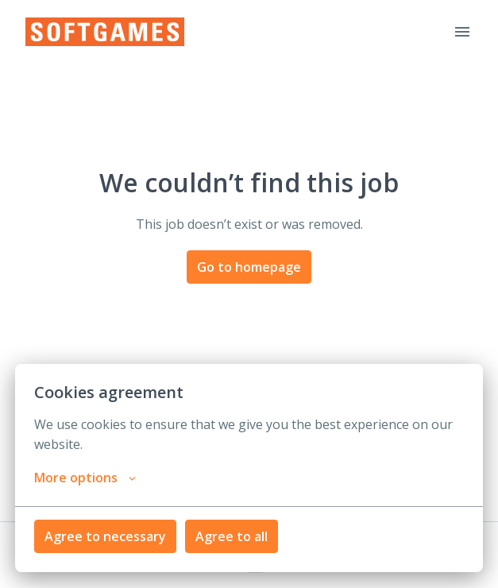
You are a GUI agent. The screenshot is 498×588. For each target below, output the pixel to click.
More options (85, 477)
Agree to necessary (105, 536)
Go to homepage (249, 267)
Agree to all (231, 536)
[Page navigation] (462, 32)
